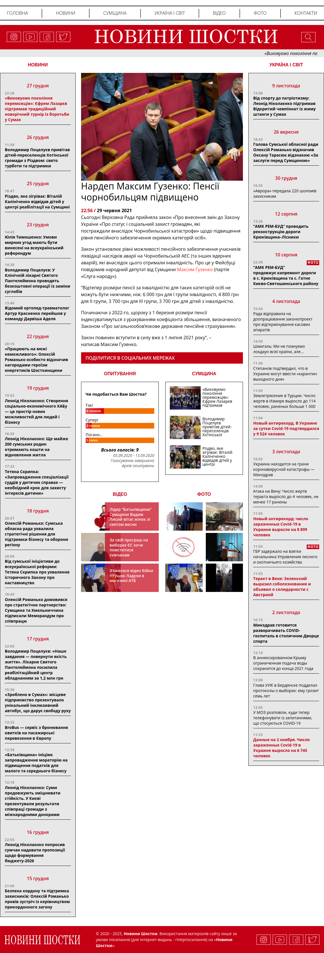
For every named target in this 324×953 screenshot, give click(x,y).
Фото (260, 13)
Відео (219, 13)
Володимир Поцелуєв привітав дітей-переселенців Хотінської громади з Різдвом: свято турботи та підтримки (37, 157)
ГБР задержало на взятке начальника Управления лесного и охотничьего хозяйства (285, 557)
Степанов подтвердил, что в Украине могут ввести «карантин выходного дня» (285, 374)
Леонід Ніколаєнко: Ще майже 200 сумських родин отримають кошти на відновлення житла (36, 446)
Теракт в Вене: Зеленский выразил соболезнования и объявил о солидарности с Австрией (282, 586)
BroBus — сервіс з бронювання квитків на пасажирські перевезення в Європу (36, 733)
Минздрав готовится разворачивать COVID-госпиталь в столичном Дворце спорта (286, 633)
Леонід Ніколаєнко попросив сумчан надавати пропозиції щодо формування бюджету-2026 (35, 852)
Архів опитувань (138, 465)
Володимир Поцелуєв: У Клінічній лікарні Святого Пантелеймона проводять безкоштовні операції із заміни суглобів (37, 280)
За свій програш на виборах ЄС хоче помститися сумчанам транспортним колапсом (128, 552)
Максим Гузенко (195, 269)
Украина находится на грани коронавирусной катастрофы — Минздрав (283, 469)
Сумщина (114, 13)
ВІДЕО (120, 494)
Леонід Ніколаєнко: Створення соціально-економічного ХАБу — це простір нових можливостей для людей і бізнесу (36, 411)
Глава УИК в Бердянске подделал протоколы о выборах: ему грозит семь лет (286, 690)
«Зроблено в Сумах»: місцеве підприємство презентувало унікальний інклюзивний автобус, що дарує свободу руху (38, 702)
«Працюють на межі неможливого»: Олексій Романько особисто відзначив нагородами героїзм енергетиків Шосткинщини (36, 359)
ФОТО (204, 494)
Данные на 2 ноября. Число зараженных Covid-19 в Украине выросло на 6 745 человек (281, 747)
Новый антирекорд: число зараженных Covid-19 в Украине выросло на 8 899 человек (280, 526)
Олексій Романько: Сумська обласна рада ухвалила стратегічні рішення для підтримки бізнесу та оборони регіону (36, 533)
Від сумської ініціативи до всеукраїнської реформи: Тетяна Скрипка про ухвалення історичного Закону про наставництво (37, 571)
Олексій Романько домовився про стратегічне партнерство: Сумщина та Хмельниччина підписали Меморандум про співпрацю (36, 610)
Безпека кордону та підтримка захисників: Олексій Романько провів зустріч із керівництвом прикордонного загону (37, 899)
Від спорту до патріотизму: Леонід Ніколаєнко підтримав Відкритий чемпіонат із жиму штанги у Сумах (284, 106)
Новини (65, 13)
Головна (17, 13)
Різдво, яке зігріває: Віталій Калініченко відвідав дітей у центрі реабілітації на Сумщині (37, 201)
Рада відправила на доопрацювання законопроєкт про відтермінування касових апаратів (282, 321)
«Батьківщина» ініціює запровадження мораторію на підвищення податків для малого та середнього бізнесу (36, 762)
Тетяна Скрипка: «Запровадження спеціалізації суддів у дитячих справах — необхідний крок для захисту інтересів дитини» (37, 482)
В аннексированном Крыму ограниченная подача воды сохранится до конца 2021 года (283, 663)
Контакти (306, 13)
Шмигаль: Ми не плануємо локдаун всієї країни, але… (279, 348)
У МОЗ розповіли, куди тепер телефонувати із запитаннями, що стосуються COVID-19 (282, 718)
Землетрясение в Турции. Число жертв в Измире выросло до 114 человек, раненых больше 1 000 (284, 401)
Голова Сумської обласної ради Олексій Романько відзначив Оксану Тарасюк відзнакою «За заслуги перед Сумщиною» (285, 152)
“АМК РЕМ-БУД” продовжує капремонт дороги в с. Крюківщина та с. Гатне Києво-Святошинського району (285, 275)
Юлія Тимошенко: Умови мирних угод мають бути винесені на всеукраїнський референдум (34, 245)
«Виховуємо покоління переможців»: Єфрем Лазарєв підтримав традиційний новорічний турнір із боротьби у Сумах (37, 108)
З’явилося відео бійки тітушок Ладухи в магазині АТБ (131, 575)
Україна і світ (169, 13)
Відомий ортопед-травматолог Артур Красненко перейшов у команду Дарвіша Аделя (37, 313)
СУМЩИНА (204, 373)
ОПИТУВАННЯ (120, 373)
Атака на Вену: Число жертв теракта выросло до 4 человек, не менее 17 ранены (285, 496)
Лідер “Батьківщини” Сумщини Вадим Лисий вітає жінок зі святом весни (130, 517)
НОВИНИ (38, 64)
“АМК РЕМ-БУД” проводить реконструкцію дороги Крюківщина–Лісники (280, 232)
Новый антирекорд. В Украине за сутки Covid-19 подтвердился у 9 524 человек (286, 428)
